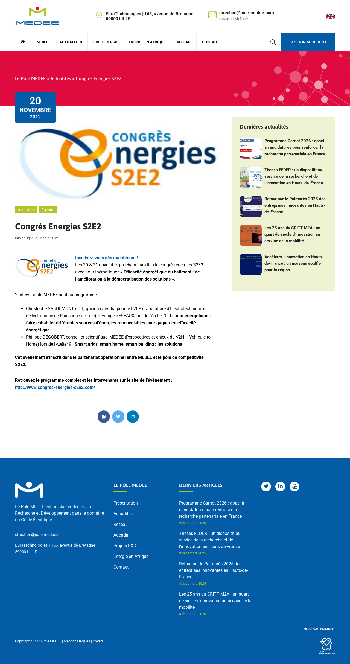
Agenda (47, 210)
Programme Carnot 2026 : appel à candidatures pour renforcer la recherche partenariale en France (294, 147)
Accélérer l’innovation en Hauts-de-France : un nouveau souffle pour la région (293, 263)
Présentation (125, 503)
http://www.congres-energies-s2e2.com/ (55, 387)
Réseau (184, 42)
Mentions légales (77, 641)
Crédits (98, 641)
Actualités (70, 42)
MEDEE (42, 42)
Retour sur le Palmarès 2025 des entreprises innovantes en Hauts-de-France (295, 205)
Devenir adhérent (308, 42)
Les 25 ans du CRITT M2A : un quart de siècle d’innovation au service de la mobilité (292, 234)
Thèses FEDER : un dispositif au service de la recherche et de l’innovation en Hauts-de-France (293, 176)
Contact (211, 42)
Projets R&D (105, 42)
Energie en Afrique (147, 42)
